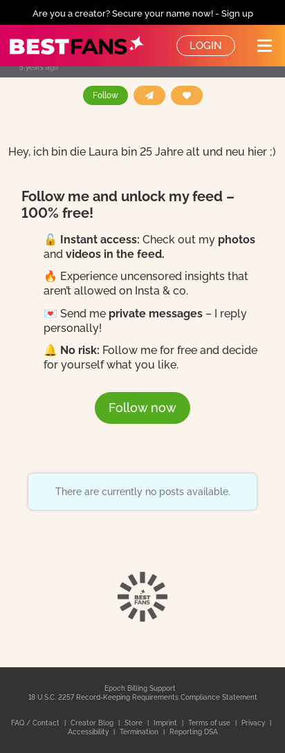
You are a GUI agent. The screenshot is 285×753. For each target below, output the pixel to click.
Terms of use (210, 723)
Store (135, 723)
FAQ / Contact (36, 723)
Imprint (166, 723)
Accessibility (89, 732)
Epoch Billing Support (140, 688)
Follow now (142, 407)
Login (206, 45)
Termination (140, 732)
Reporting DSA (193, 732)
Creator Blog (93, 723)
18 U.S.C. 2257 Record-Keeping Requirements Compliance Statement (142, 697)
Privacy (254, 723)
